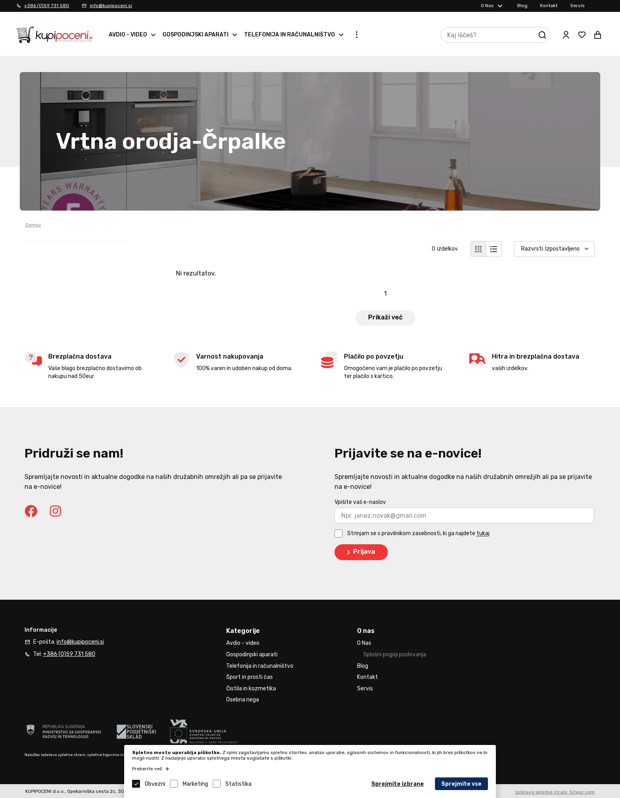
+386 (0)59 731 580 (46, 5)
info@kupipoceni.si (111, 5)
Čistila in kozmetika (251, 688)
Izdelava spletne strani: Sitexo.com (555, 792)
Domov (33, 225)
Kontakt (549, 5)
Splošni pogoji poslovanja (394, 654)
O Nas (487, 5)
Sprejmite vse (461, 784)
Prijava (359, 552)
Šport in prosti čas (249, 677)
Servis (577, 5)
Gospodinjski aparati (196, 34)
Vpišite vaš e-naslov (360, 502)
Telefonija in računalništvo (289, 34)
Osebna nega (242, 699)
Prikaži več (385, 317)
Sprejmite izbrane (397, 784)
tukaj (483, 533)
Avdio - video (128, 34)
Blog (522, 5)
